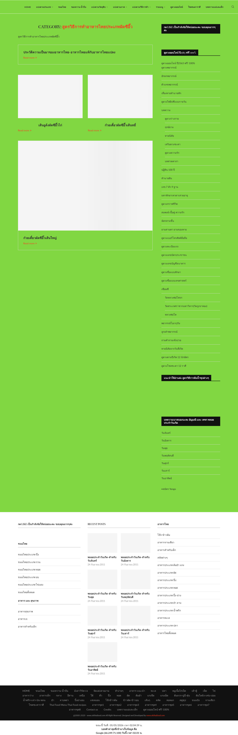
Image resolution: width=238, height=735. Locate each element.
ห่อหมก (170, 700)
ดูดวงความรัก (172, 153)
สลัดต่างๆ (162, 557)
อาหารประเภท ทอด (167, 588)
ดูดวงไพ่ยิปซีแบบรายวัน (173, 102)
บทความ (165, 110)
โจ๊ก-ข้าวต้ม (163, 535)
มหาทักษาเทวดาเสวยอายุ (174, 195)
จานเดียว (210, 700)
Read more (30, 57)
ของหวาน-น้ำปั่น (78, 7)
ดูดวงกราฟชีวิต (169, 204)
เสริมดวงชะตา (172, 144)
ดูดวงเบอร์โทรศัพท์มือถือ (174, 238)
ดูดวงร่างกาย (172, 119)
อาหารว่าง (28, 695)
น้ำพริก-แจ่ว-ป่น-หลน (34, 700)
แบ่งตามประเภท (43, 7)
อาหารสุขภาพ (25, 611)
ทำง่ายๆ (119, 690)
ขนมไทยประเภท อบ (28, 577)
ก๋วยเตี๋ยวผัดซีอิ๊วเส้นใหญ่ (40, 238)
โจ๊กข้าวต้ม (111, 700)
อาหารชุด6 (186, 704)
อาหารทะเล (163, 618)
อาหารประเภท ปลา (167, 625)
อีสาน (70, 695)
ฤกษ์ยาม (169, 127)
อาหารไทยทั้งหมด (166, 633)
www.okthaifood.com (155, 715)
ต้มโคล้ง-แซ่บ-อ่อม (206, 695)
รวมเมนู (159, 7)
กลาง (59, 695)
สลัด (158, 700)
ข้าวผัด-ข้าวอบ (131, 700)
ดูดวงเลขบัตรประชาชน (174, 255)
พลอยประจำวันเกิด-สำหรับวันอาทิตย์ (102, 668)
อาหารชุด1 (98, 704)
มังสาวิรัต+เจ (81, 690)
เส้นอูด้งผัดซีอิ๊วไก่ (50, 125)
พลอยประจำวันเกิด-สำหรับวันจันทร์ (102, 559)
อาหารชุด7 (203, 704)
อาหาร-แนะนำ (137, 690)
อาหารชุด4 (151, 704)
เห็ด (205, 690)
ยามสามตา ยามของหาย (174, 229)
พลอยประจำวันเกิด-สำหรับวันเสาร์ (135, 632)
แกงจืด (150, 695)
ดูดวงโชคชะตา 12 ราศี (173, 366)
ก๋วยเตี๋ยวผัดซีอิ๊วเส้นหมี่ (120, 125)
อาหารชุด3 (133, 704)
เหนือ (82, 695)
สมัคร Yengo (169, 489)
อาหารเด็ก (44, 695)
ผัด (128, 695)
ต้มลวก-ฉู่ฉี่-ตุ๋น (182, 695)
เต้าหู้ (194, 690)
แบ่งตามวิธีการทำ (140, 7)
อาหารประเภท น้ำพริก (169, 610)
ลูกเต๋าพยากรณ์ (169, 332)
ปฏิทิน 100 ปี (168, 170)
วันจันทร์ (166, 433)
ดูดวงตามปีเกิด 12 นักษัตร (175, 357)
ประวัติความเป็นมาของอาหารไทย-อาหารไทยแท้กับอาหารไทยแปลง (69, 53)
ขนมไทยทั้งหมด (26, 592)
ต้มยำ (139, 695)
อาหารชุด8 (75, 709)
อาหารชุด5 (168, 704)
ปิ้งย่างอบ (79, 700)
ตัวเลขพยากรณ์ (169, 84)
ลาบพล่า (64, 700)
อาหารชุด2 (115, 704)
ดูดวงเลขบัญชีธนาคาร (173, 263)
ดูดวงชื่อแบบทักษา (171, 272)
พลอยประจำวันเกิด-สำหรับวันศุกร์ (102, 632)
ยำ (52, 700)
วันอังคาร (166, 440)
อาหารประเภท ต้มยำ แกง (170, 565)
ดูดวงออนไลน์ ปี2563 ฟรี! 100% (178, 63)
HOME (27, 7)
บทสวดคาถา (171, 161)
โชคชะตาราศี (194, 7)
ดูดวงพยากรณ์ (168, 68)
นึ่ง (109, 695)
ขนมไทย (62, 7)
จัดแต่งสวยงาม (101, 690)
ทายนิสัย (169, 136)
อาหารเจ (22, 619)
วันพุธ (164, 448)
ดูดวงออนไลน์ (176, 7)
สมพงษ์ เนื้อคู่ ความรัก (172, 212)
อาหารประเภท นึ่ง (166, 580)
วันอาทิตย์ (166, 478)
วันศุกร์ (165, 463)
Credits (107, 709)
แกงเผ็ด (164, 695)
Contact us (92, 709)
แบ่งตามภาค (119, 7)
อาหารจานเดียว (165, 542)
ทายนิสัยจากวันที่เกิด (172, 349)
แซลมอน (95, 700)
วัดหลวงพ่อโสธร (173, 298)
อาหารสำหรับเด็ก (27, 627)
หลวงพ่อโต (170, 315)
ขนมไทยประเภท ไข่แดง (30, 585)
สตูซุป (183, 700)
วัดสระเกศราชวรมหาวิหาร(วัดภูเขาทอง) (186, 306)
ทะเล (153, 690)
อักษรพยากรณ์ (168, 76)
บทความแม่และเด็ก (214, 7)
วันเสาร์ (165, 471)
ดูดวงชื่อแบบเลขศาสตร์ (173, 280)
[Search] (233, 7)
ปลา (164, 690)
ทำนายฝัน (166, 178)
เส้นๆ (147, 700)
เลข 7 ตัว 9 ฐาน (169, 187)
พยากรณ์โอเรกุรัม (170, 323)
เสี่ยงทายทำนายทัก (171, 93)
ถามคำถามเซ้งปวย (171, 340)
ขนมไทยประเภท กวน (29, 562)
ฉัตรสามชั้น (167, 221)
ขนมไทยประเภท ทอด (29, 570)
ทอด (119, 695)
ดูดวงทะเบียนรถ (169, 246)
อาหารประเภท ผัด (166, 573)
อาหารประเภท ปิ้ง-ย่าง (169, 595)
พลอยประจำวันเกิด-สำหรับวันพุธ (102, 595)
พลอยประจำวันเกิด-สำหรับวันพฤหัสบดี (135, 595)
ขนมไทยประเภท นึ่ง (28, 554)
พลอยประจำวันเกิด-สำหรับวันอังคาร (135, 559)
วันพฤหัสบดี (167, 456)
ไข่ (214, 690)
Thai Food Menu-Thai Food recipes (67, 704)
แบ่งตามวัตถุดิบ (98, 7)
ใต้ (92, 695)
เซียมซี (165, 289)
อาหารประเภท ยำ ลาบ (169, 603)
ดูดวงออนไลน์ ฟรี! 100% (156, 709)
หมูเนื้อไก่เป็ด (179, 690)
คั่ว (100, 695)
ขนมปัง (196, 700)
